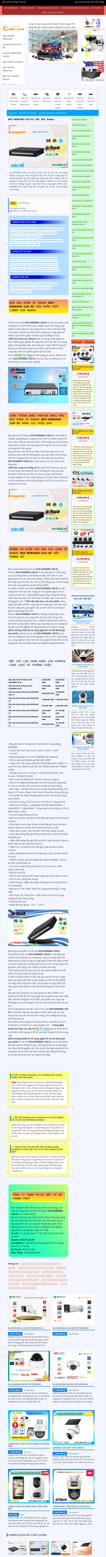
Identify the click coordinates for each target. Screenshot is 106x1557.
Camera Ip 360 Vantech (80, 302)
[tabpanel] (53, 47)
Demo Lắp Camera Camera (53, 12)
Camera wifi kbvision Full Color (81, 247)
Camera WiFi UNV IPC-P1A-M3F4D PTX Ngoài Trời (28, 1445)
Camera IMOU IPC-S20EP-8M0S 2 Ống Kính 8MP (28, 1507)
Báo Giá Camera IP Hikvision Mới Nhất (23, 233)
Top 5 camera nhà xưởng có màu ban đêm (25, 244)
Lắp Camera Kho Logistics (81, 176)
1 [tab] (49, 60)
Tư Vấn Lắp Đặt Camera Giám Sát (74, 8)
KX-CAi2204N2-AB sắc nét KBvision (24, 1384)
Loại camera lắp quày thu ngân (81, 215)
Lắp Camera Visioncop (9, 69)
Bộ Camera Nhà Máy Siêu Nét (82, 491)
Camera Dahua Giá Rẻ (12, 46)
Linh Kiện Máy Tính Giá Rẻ (19, 288)
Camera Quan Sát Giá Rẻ (48, 8)
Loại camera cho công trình (82, 201)
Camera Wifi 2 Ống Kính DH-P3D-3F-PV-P (72, 1506)
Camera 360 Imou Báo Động (82, 288)
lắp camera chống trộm (80, 195)
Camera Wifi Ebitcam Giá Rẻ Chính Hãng (24, 266)
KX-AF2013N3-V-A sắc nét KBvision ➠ (25, 1328)
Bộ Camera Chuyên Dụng (48, 284)
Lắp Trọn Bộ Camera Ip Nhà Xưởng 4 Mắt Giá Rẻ (37, 1278)
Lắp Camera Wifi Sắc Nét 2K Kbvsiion (23, 262)
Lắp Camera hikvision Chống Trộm (82, 239)
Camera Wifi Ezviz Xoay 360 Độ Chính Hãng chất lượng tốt (82, 325)
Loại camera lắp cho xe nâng (82, 171)
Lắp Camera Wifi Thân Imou (82, 275)
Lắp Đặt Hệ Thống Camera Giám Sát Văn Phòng (37, 1270)
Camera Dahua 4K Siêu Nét (82, 160)
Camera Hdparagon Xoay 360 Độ (83, 334)
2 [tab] (53, 60)
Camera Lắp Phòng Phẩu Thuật (81, 188)
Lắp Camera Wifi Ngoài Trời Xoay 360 (82, 255)
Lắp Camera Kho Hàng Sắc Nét (83, 368)
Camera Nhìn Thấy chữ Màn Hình (82, 207)
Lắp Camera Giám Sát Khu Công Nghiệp (83, 748)
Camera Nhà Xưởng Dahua (82, 130)
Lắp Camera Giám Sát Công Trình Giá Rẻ (39, 1284)
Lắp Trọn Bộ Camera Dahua (82, 165)
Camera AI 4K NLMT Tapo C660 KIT (69, 1447)
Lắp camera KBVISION (8, 37)
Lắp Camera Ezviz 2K (52, 270)
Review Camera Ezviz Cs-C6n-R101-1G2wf (83, 622)
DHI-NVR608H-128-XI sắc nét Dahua (31, 119)
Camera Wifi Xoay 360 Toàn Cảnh (82, 281)
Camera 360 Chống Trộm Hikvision (81, 316)
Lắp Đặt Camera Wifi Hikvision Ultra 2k (79, 223)
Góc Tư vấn (96, 8)
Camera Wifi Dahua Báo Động (81, 137)
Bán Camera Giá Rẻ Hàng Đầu (40, 1276)
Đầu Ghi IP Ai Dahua (79, 119)
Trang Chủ (12, 113)
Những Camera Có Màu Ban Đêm (51, 229)
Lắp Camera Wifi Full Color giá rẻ (22, 258)
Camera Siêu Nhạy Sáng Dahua (81, 153)
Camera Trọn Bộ (27, 8)
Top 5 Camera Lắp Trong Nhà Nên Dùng (24, 229)
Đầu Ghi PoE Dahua (79, 125)
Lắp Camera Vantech (13, 61)
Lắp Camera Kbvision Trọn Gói (21, 292)
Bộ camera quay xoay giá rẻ (83, 432)
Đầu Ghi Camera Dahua (11, 78)
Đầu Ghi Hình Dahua (28, 113)
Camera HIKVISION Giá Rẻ (12, 55)
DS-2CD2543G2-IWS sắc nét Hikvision (70, 1384)
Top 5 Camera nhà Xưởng (47, 233)
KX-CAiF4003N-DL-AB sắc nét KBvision (70, 1328)
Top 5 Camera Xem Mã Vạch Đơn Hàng (24, 241)
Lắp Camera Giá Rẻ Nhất (81, 182)
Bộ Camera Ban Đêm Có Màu (40, 288)
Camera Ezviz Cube (79, 261)
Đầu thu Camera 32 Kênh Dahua (53, 113)
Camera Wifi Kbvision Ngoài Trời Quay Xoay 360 (27, 270)
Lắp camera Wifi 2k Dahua (49, 266)
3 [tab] (57, 60)
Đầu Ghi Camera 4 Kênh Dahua (81, 145)
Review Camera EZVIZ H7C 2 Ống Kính (83, 707)
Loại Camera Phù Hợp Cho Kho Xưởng (83, 666)
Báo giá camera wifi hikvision (47, 262)
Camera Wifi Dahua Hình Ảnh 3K (83, 231)
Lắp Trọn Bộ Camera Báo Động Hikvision (24, 284)
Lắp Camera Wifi (10, 8)
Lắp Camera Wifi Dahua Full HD (45, 258)
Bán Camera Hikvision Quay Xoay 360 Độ (82, 308)
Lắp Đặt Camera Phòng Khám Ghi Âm (82, 553)
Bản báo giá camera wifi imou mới (50, 241)
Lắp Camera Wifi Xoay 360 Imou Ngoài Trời (81, 295)
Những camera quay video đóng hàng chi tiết (26, 237)
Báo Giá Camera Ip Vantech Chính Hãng (36, 1268)
